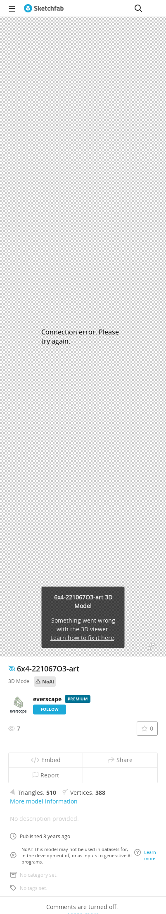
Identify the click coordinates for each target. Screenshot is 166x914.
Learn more (145, 855)
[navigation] (12, 8)
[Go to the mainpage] (44, 8)
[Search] (138, 8)
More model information (44, 801)
